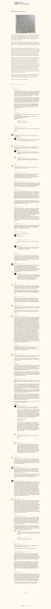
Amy (15, 480)
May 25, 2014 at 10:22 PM (22, 544)
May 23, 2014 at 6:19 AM (23, 245)
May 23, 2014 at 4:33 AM (22, 345)
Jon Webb (16, 145)
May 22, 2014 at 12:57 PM (20, 181)
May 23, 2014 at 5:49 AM (24, 157)
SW (14, 134)
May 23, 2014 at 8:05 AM (22, 363)
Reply (15, 143)
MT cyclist (16, 263)
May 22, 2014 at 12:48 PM (22, 172)
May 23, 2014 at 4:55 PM (25, 442)
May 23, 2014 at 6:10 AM (25, 239)
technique (25, 84)
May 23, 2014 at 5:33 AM (23, 150)
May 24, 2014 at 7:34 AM (23, 457)
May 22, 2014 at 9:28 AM (22, 89)
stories (22, 84)
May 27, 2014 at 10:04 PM (25, 537)
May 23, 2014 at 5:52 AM (21, 354)
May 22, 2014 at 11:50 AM (20, 165)
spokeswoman (19, 530)
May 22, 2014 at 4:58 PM (21, 263)
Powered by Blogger (25, 605)
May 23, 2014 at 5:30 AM (23, 234)
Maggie (15, 305)
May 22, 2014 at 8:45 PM (20, 284)
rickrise (15, 284)
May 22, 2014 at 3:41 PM (22, 231)
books (14, 84)
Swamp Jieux (16, 315)
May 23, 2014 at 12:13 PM (23, 405)
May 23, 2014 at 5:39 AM (23, 273)
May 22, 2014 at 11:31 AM (21, 145)
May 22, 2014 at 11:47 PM (21, 296)
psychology (19, 84)
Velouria (18, 138)
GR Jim (15, 165)
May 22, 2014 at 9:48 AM (22, 127)
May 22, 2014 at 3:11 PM (22, 223)
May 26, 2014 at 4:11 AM (26, 530)
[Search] (39, 3)
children (16, 84)
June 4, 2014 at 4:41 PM (22, 572)
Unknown (18, 157)
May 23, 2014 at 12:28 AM (20, 305)
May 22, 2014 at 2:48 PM (23, 120)
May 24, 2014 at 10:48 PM (20, 480)
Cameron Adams (17, 457)
